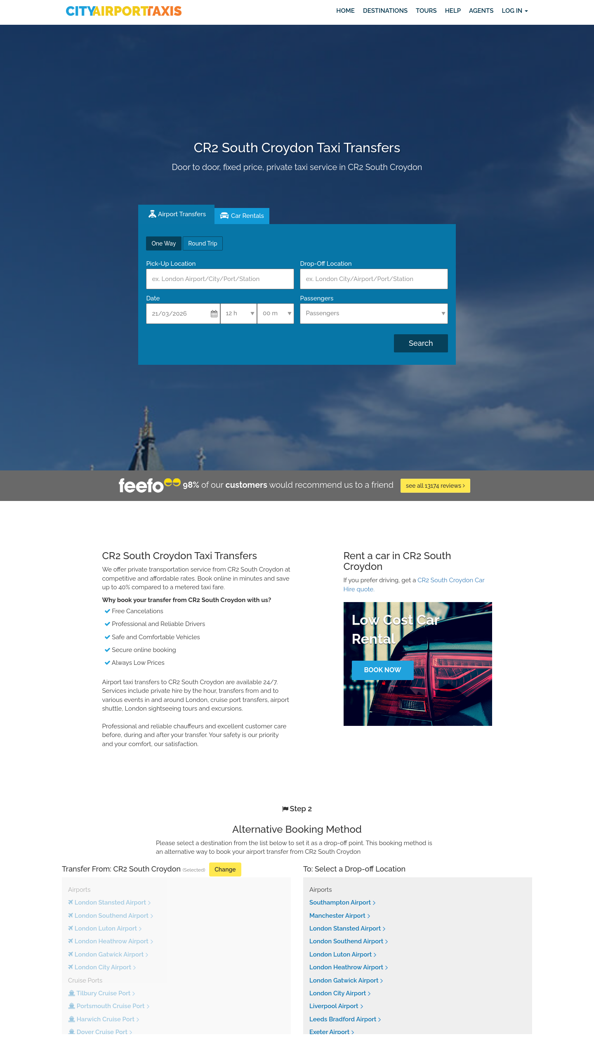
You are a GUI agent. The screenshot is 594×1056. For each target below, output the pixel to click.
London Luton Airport (340, 954)
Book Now (382, 670)
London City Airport (337, 993)
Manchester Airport (337, 915)
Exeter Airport (329, 1032)
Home (345, 10)
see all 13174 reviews (435, 485)
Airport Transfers (182, 214)
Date (153, 298)
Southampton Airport (340, 902)
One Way (163, 243)
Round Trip (202, 243)
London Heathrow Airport (346, 967)
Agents (481, 10)
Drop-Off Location (325, 263)
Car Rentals (247, 216)
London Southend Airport (346, 941)
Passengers (316, 298)
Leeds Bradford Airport (342, 1019)
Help (453, 10)
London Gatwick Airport (343, 980)
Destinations (385, 10)
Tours (426, 10)
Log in (515, 10)
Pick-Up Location (171, 263)
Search (421, 343)
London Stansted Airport (345, 928)
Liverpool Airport (333, 1006)
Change (225, 869)
